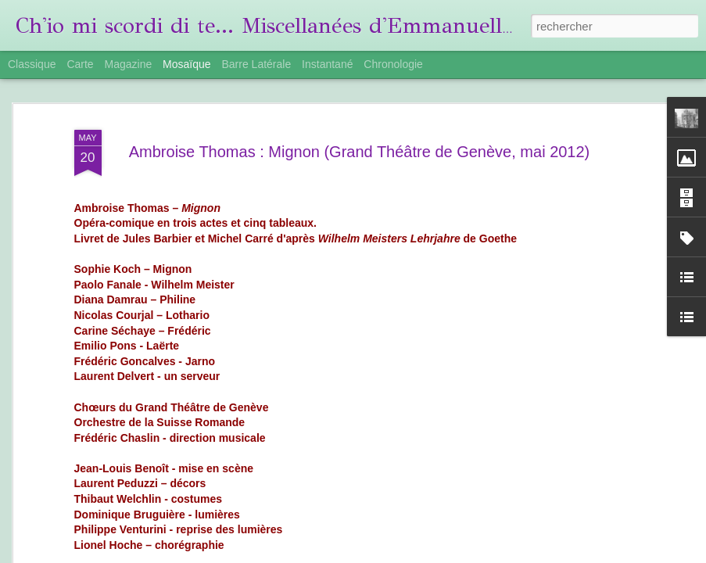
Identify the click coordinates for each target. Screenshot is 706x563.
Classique (32, 64)
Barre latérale (256, 64)
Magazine (128, 64)
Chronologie (393, 64)
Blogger (517, 554)
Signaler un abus (568, 554)
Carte (79, 64)
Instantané (327, 64)
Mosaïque (186, 64)
